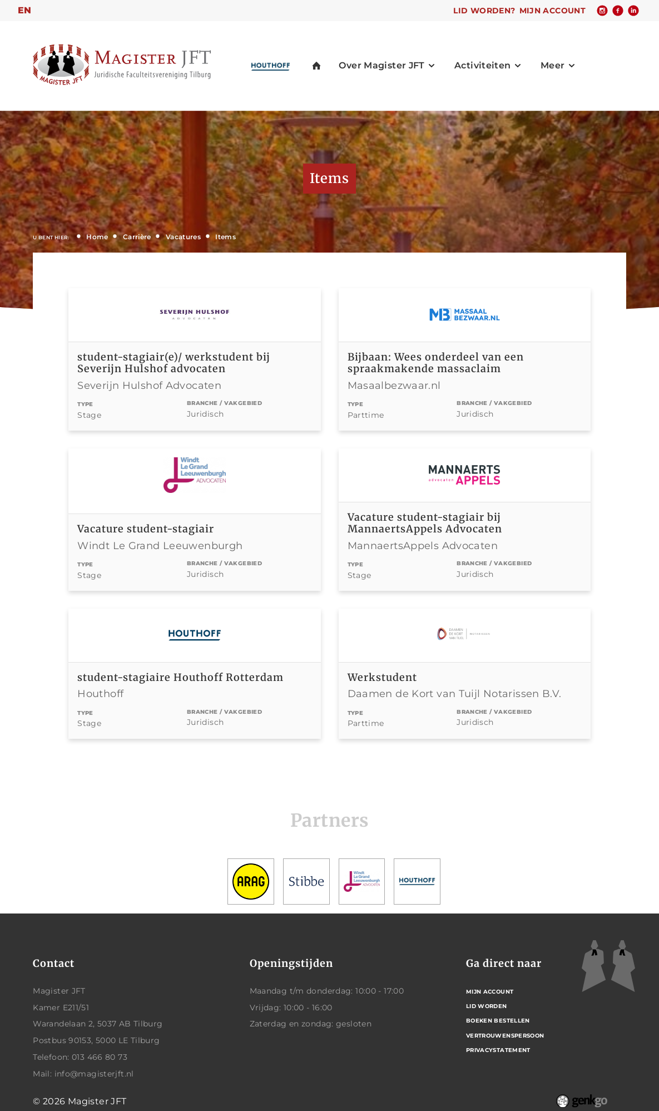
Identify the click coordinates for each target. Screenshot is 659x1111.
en (25, 10)
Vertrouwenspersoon (505, 1035)
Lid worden (486, 1006)
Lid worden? (484, 11)
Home (97, 237)
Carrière (137, 237)
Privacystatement (498, 1050)
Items (225, 237)
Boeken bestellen (498, 1020)
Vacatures (183, 237)
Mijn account (552, 11)
